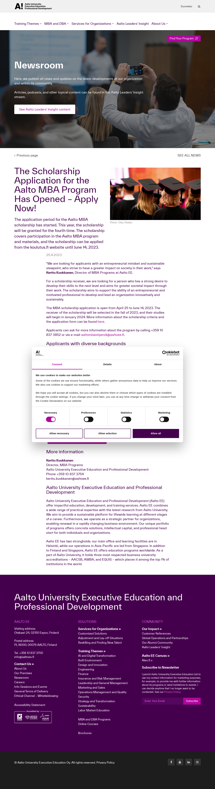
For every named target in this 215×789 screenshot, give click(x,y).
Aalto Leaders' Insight (133, 23)
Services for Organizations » (99, 629)
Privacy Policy (105, 762)
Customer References (156, 633)
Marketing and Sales (91, 687)
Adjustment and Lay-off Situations (100, 638)
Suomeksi (186, 6)
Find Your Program (184, 38)
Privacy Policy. (172, 691)
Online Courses (88, 723)
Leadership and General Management (103, 683)
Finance (83, 673)
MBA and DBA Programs (94, 719)
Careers (19, 682)
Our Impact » (152, 629)
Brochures (85, 733)
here (101, 321)
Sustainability (87, 705)
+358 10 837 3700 (31, 652)
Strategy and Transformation (96, 701)
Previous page (26, 155)
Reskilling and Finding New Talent (100, 642)
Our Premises (23, 673)
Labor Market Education (94, 710)
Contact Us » (24, 664)
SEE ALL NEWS (189, 155)
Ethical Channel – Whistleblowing (36, 695)
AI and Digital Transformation (97, 655)
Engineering (86, 669)
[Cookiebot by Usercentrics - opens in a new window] (164, 353)
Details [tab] (107, 364)
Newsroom (21, 677)
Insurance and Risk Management (99, 678)
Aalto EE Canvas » (156, 655)
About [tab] (158, 364)
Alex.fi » (147, 660)
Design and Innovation (93, 664)
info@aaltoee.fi (24, 656)
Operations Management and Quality (102, 692)
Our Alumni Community (157, 642)
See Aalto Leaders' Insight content (44, 109)
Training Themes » (92, 651)
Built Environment (90, 660)
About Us (20, 668)
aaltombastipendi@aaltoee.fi (102, 335)
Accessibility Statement (29, 704)
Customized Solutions (92, 633)
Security (83, 696)
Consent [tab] (57, 364)
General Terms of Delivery (31, 691)
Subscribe (192, 701)
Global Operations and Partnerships (165, 638)
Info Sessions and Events (30, 686)
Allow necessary (59, 433)
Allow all (156, 433)
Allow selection (107, 433)
